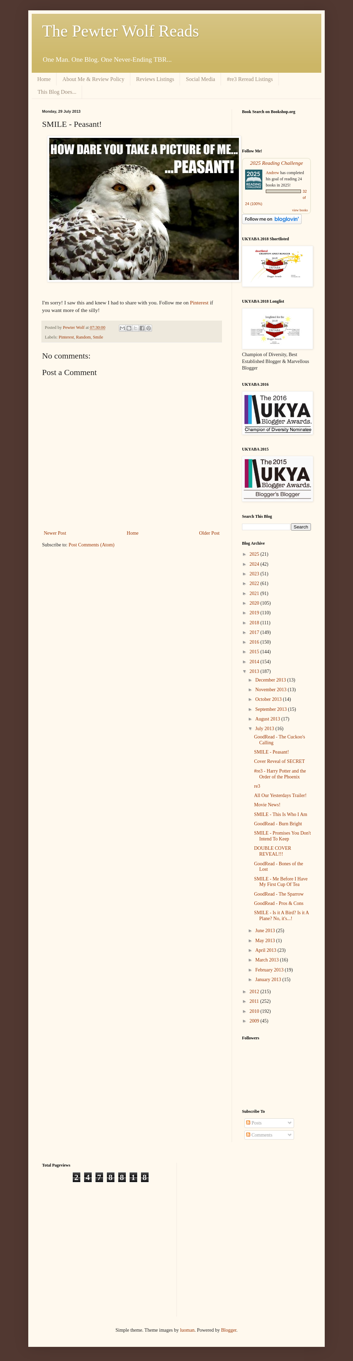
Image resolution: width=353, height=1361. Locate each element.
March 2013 (267, 959)
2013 (255, 671)
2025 (255, 554)
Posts (254, 1123)
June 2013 (265, 930)
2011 (255, 1001)
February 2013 (270, 969)
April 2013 (266, 950)
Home (44, 79)
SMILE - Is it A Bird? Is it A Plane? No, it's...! (281, 915)
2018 (255, 622)
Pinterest (199, 302)
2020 (255, 603)
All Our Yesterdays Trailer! (280, 795)
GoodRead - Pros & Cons (278, 903)
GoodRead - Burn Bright (278, 823)
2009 (255, 1021)
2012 (255, 991)
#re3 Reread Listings (250, 79)
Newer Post (55, 533)
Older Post (209, 533)
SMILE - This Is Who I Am (280, 814)
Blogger (228, 1330)
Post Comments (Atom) (91, 544)
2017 (255, 632)
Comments (259, 1135)
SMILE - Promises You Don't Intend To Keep (282, 835)
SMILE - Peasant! (271, 752)
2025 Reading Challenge (276, 163)
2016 (255, 642)
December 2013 (271, 680)
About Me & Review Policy (93, 79)
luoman (187, 1330)
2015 (255, 651)
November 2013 (271, 689)
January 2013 (268, 979)
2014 (255, 661)
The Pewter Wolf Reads (120, 31)
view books (300, 210)
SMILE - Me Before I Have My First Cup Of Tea (280, 881)
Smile (98, 337)
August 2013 (268, 719)
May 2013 (265, 940)
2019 (255, 612)
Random (83, 337)
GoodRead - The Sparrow (279, 894)
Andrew (272, 172)
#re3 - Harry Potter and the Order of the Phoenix (280, 773)
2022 (255, 583)
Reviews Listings (155, 79)
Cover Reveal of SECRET (279, 761)
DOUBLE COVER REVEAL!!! (272, 851)
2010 (255, 1011)
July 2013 (265, 728)
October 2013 (269, 699)
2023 (255, 573)
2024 (255, 564)
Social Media (200, 79)
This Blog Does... (57, 92)
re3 (257, 786)
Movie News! (267, 804)
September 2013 (271, 709)
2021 (255, 593)
